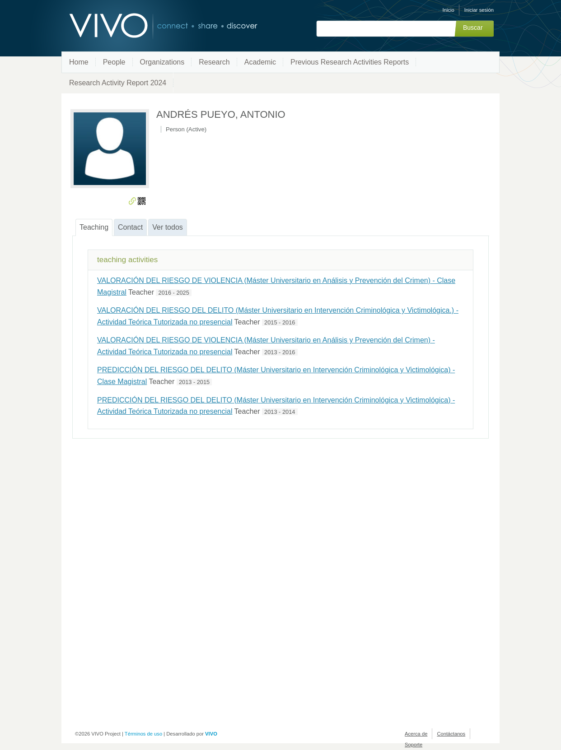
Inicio (448, 10)
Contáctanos (451, 733)
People (114, 62)
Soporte (413, 744)
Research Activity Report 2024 (117, 83)
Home (79, 62)
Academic (260, 62)
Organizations (162, 62)
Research (214, 62)
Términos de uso (143, 733)
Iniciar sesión (479, 10)
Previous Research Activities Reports (349, 62)
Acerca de (416, 733)
